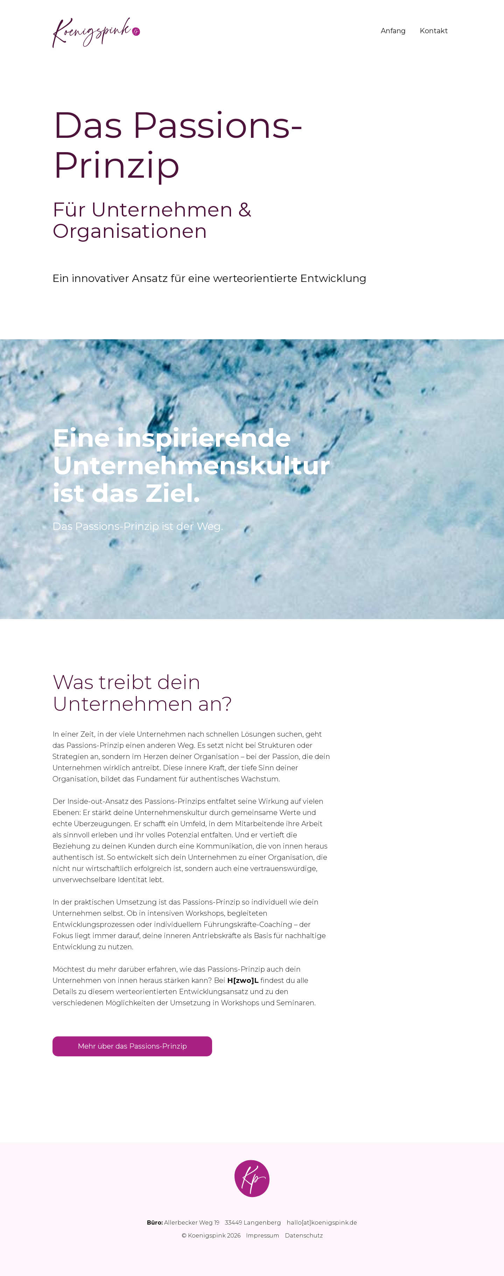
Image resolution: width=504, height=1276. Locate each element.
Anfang (393, 31)
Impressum (262, 1235)
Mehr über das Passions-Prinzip (132, 1046)
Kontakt (434, 31)
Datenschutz (304, 1235)
